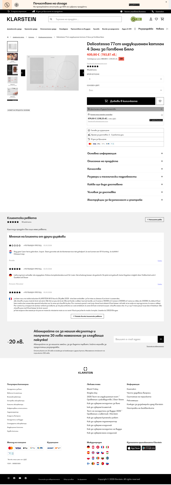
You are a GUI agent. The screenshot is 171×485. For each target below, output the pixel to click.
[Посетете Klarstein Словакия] (97, 453)
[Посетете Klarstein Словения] (107, 464)
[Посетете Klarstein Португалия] (102, 464)
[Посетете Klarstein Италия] (107, 447)
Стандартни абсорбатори (20, 424)
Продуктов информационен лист (97, 63)
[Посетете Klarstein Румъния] (97, 458)
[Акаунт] (151, 19)
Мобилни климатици (16, 393)
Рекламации (132, 401)
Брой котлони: (93, 74)
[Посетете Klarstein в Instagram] (9, 480)
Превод (158, 262)
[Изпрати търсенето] (51, 19)
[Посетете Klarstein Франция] (102, 447)
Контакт (160, 11)
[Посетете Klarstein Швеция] (107, 458)
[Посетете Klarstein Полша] (88, 458)
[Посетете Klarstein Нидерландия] (97, 464)
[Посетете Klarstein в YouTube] (24, 480)
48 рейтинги (92, 70)
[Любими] (156, 19)
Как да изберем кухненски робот (102, 418)
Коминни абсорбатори (17, 405)
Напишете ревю (152, 220)
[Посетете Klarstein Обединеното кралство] (93, 453)
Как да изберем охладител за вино (103, 404)
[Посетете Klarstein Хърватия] (93, 458)
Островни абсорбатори (18, 401)
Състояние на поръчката (139, 397)
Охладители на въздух (17, 420)
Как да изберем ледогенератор (102, 422)
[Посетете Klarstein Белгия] (93, 464)
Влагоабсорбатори (16, 397)
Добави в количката (121, 101)
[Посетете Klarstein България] (102, 458)
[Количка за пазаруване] (162, 19)
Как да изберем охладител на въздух (104, 430)
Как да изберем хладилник (99, 426)
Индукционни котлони (52, 37)
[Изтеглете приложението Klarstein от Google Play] (149, 448)
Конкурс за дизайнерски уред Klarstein (145, 405)
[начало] (10, 37)
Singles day (92, 393)
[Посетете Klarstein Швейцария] (97, 447)
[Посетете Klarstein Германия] (88, 447)
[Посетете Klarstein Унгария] (107, 453)
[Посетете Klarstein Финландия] (88, 464)
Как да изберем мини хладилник (102, 433)
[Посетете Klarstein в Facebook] (17, 480)
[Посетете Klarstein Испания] (88, 453)
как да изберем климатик (99, 408)
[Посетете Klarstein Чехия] (102, 453)
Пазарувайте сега (129, 5)
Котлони (35, 37)
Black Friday (92, 390)
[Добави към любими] (160, 101)
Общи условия (84, 480)
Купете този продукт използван (104, 114)
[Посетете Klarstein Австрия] (93, 447)
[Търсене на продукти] (85, 19)
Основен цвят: (93, 85)
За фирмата (101, 480)
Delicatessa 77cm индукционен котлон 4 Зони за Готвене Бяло (89, 37)
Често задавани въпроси (135, 11)
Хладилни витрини (16, 416)
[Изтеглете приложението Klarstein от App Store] (134, 448)
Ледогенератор (14, 412)
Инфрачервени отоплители (20, 409)
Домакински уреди (20, 37)
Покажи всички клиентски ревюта (88, 316)
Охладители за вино (16, 390)
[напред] (167, 29)
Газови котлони (14, 431)
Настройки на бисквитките (140, 409)
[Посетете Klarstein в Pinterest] (32, 480)
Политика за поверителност (153, 347)
